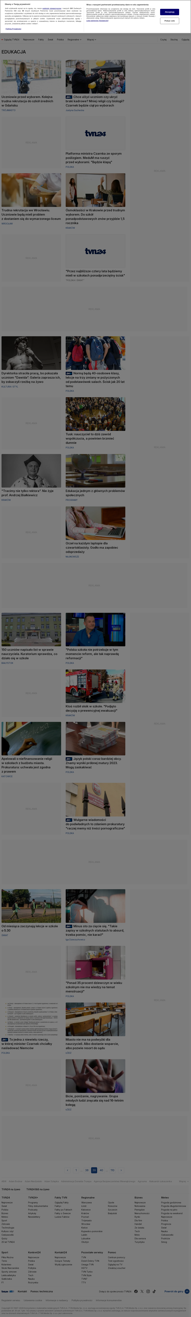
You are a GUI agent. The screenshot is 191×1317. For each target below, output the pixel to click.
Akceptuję (169, 11)
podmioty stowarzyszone (51, 7)
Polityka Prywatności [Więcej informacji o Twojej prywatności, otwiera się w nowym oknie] (13, 27)
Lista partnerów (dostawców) (97, 19)
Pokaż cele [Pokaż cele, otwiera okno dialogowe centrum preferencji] (170, 19)
